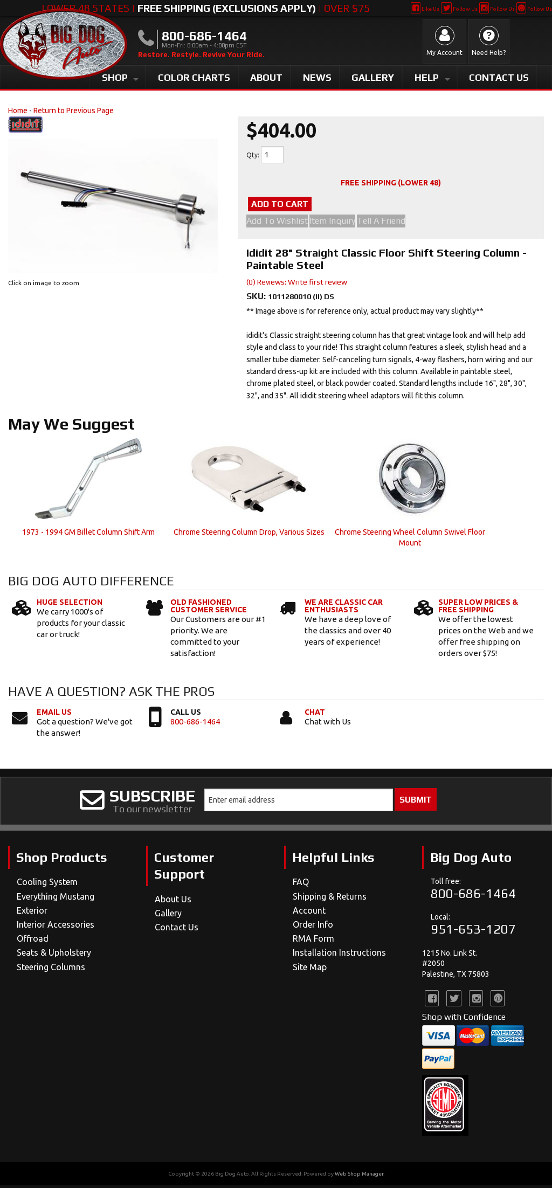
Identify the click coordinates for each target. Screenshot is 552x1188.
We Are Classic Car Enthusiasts (344, 608)
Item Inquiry (339, 223)
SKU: (257, 299)
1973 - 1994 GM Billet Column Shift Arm (88, 534)
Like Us (425, 9)
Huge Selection (69, 604)
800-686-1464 (195, 724)
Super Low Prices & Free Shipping (478, 608)
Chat (315, 715)
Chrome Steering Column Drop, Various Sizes (249, 534)
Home (17, 110)
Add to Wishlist (277, 223)
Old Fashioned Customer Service (208, 608)
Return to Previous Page (73, 110)
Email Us (54, 715)
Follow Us (459, 9)
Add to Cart (300, 205)
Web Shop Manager (359, 1176)
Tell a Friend (395, 223)
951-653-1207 (473, 931)
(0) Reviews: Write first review (296, 284)
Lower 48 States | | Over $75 (206, 8)
